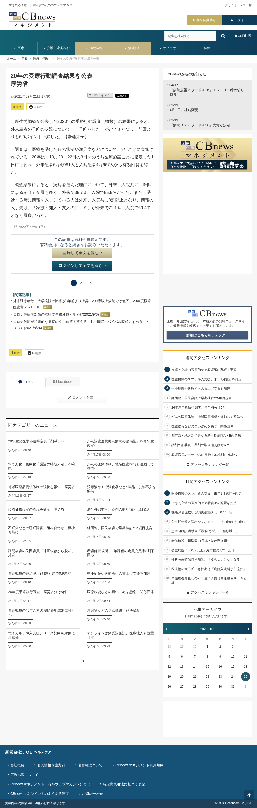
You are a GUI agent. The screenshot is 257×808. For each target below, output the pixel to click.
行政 (25, 58)
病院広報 (94, 48)
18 (245, 666)
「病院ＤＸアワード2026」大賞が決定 (199, 122)
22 (207, 676)
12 (169, 666)
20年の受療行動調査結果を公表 (78, 58)
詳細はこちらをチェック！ (207, 335)
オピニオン (169, 48)
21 (194, 676)
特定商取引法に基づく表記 (124, 784)
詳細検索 (244, 36)
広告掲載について (24, 775)
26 (169, 686)
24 (232, 676)
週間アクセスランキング (207, 357)
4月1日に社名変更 (183, 107)
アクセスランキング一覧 (207, 465)
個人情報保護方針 (51, 765)
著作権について (90, 765)
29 (181, 646)
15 (207, 666)
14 (194, 666)
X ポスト (122, 95)
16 (220, 666)
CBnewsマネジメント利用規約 (139, 765)
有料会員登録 (206, 20)
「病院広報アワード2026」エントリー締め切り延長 (206, 90)
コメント (28, 382)
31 (232, 686)
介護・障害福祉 (56, 48)
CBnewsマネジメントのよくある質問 (39, 794)
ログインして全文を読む (82, 265)
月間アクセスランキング (207, 481)
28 (169, 646)
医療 (19, 48)
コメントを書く (82, 397)
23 (220, 676)
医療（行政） (42, 58)
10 (232, 656)
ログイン (240, 20)
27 (181, 686)
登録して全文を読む (82, 253)
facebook (63, 382)
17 (232, 666)
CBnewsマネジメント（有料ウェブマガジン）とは (50, 784)
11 (245, 656)
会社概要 (17, 765)
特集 (207, 48)
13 (181, 666)
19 (169, 676)
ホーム (11, 58)
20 (181, 676)
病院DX (131, 48)
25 (245, 676)
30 (194, 646)
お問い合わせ (92, 794)
